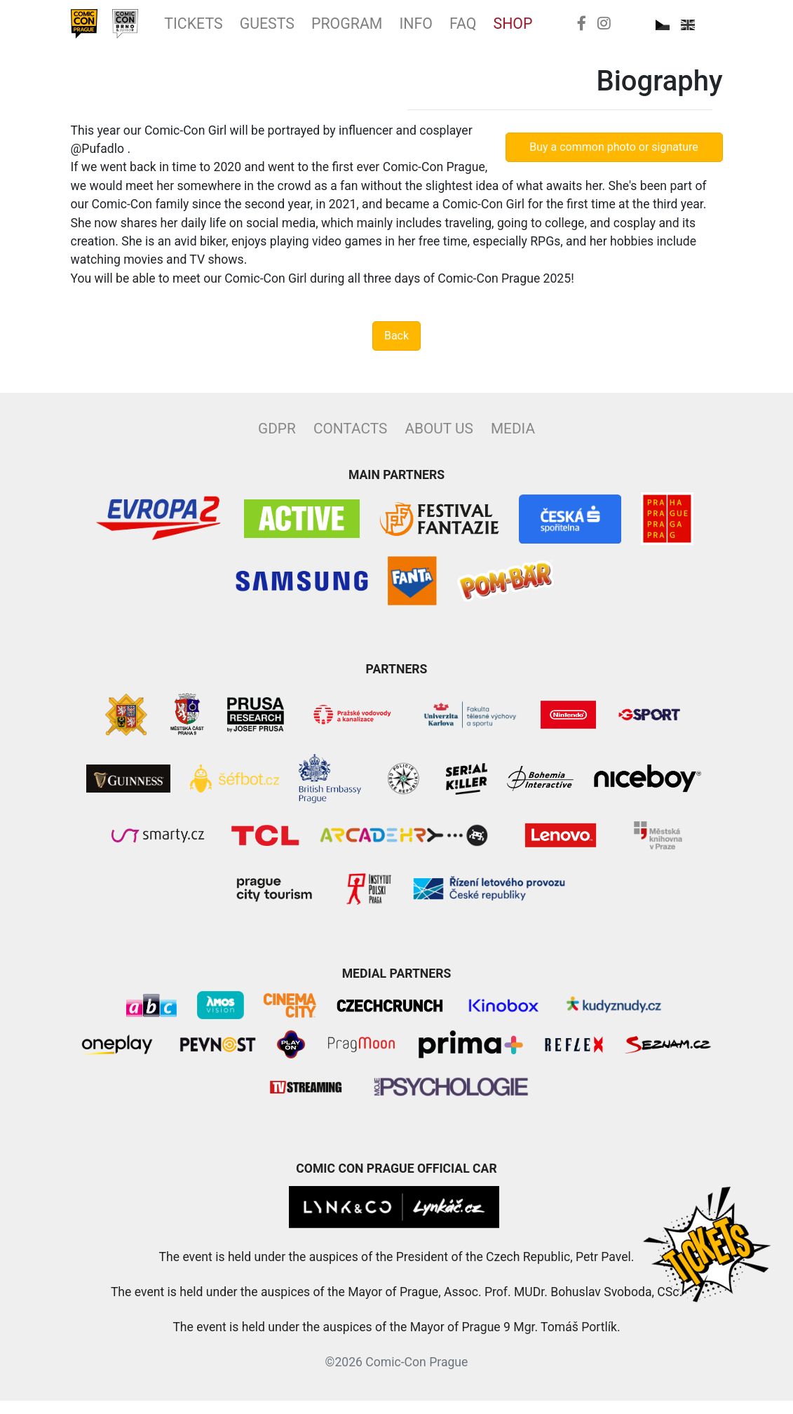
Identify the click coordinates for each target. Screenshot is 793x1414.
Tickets (225, 30)
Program (411, 30)
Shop (609, 30)
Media (513, 441)
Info (494, 30)
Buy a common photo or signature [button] (613, 159)
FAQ (550, 30)
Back (396, 349)
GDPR (277, 441)
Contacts (350, 441)
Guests (314, 30)
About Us (439, 441)
